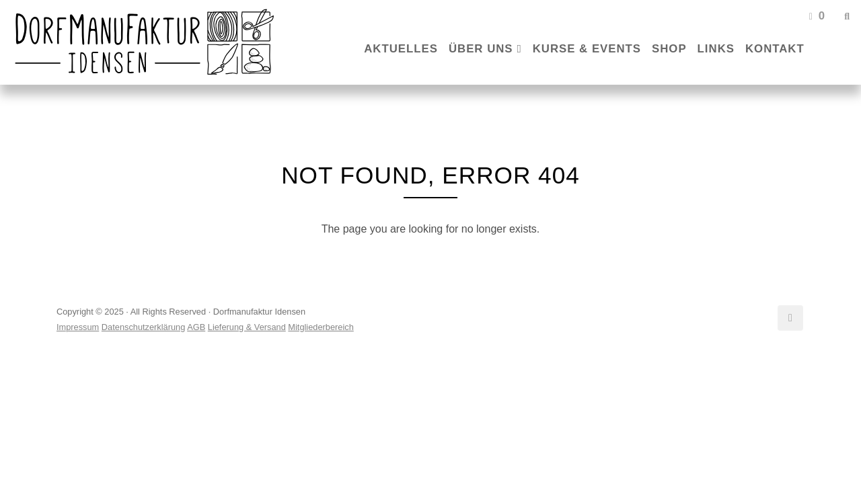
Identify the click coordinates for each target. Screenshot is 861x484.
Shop (669, 48)
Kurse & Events (587, 48)
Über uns (481, 48)
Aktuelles (401, 48)
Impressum (78, 327)
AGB (196, 327)
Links (716, 48)
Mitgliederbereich (320, 327)
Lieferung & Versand (247, 327)
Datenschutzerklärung (143, 327)
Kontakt (774, 48)
